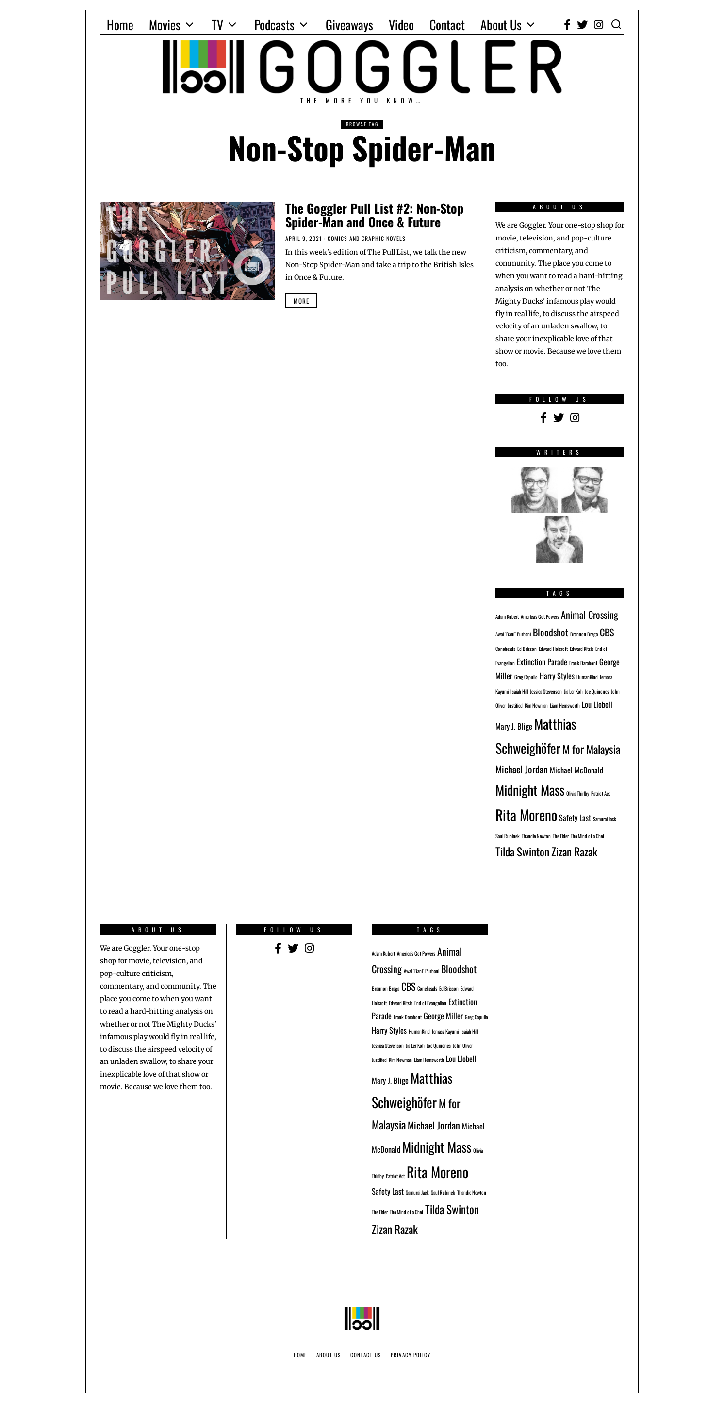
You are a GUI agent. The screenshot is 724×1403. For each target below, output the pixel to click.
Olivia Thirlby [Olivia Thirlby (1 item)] (577, 793)
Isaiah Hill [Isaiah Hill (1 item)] (519, 691)
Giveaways (349, 24)
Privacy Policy (410, 1355)
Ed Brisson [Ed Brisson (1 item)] (527, 648)
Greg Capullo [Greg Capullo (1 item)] (526, 677)
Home (120, 24)
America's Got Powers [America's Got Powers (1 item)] (540, 616)
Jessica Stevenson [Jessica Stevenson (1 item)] (546, 691)
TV (217, 24)
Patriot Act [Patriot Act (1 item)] (600, 793)
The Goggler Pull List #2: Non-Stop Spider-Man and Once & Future (374, 215)
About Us (501, 24)
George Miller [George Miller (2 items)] (443, 1016)
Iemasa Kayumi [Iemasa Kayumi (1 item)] (445, 1031)
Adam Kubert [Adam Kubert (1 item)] (507, 616)
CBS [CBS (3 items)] (607, 632)
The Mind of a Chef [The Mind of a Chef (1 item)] (587, 835)
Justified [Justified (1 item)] (515, 705)
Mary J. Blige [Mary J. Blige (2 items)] (513, 726)
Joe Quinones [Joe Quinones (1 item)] (597, 691)
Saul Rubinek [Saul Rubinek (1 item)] (507, 835)
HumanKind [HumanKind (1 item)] (587, 677)
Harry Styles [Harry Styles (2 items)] (557, 676)
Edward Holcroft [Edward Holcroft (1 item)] (553, 648)
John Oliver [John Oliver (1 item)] (463, 1045)
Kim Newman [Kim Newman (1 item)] (536, 705)
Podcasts (274, 24)
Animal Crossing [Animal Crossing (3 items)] (589, 614)
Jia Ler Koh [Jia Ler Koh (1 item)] (573, 691)
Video (401, 24)
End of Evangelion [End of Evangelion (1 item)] (430, 1003)
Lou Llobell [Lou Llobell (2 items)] (597, 704)
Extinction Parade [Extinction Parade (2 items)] (542, 661)
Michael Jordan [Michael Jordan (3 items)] (521, 769)
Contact (447, 24)
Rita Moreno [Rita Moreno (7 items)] (526, 814)
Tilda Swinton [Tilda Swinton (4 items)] (522, 851)
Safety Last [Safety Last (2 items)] (575, 817)
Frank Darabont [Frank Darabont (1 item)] (583, 663)
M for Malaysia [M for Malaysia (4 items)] (591, 748)
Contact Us (365, 1355)
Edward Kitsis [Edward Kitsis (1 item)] (581, 648)
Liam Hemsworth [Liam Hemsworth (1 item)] (565, 705)
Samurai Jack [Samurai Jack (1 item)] (604, 818)
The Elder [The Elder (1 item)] (561, 835)
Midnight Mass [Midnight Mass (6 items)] (529, 790)
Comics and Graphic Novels (367, 238)
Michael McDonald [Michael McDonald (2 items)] (576, 770)
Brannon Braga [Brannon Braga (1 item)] (584, 634)
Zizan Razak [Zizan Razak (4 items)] (574, 851)
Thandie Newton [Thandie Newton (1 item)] (536, 835)
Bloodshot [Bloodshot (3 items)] (550, 632)
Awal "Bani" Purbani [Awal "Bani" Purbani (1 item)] (513, 634)
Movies (165, 24)
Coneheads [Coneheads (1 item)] (505, 648)
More (301, 301)
